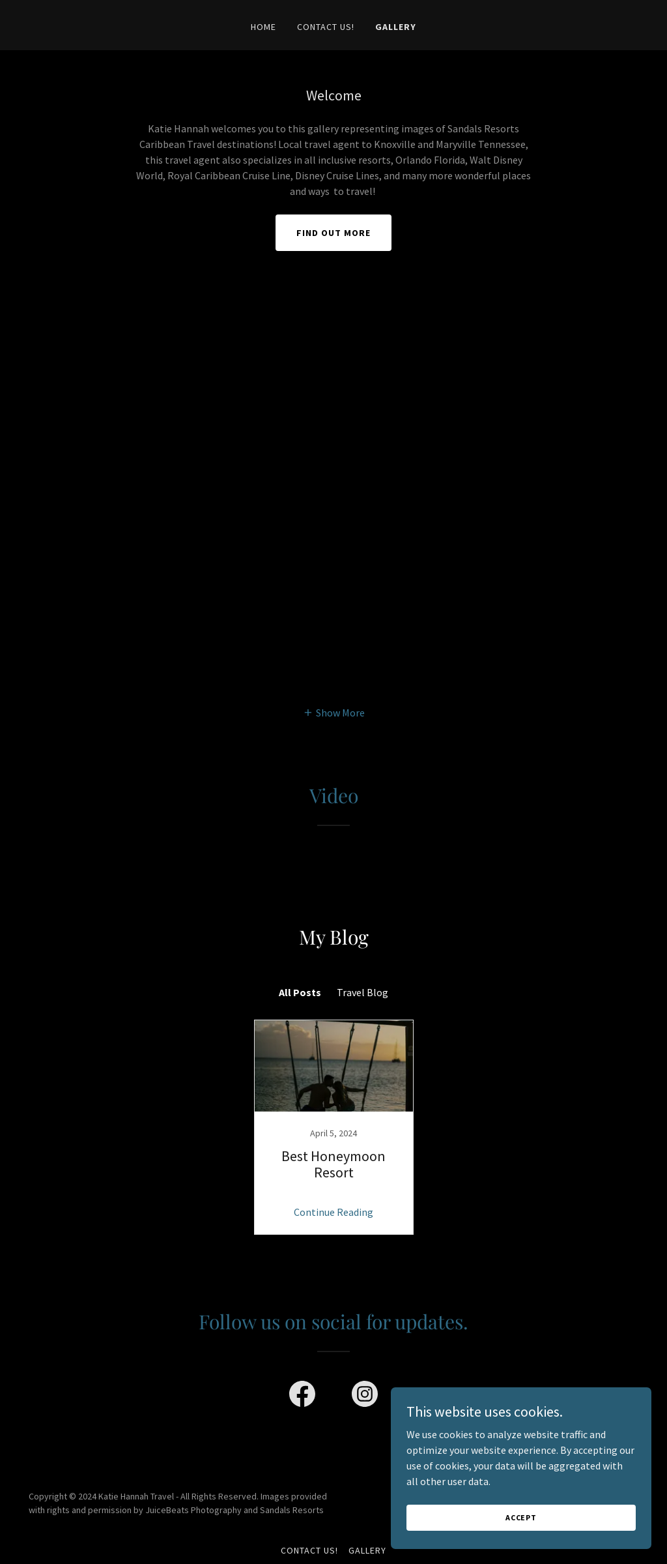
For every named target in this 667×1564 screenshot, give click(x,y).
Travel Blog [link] (362, 992)
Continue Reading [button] (333, 1211)
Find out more (333, 233)
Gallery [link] (395, 27)
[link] (333, 1127)
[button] (334, 712)
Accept (521, 1517)
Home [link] (263, 27)
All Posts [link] (300, 992)
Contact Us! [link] (325, 27)
